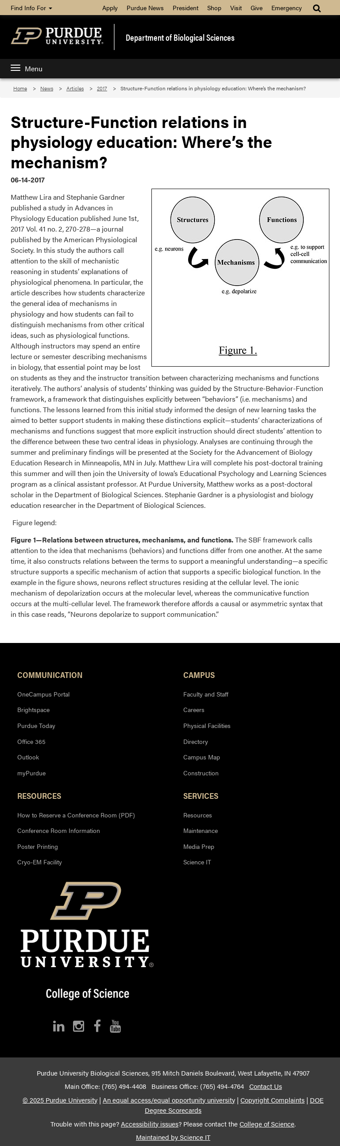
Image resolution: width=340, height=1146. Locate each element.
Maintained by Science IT (173, 1137)
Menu (26, 68)
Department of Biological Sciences (180, 37)
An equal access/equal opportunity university (169, 1100)
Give (257, 7)
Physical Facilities (207, 725)
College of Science (267, 1124)
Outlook (28, 756)
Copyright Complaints (272, 1100)
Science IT (197, 861)
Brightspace (33, 709)
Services (200, 795)
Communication (50, 674)
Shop (214, 7)
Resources (39, 795)
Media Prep (198, 846)
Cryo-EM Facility (39, 861)
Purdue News (145, 7)
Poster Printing (37, 846)
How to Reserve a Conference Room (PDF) (76, 814)
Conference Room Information (58, 830)
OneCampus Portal (43, 693)
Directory (195, 741)
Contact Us (265, 1086)
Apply (110, 7)
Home (20, 88)
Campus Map (201, 756)
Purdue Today (36, 725)
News (46, 88)
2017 (102, 88)
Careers (194, 709)
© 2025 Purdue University (60, 1100)
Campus (199, 674)
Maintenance (200, 830)
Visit (236, 7)
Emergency (286, 7)
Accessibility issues (149, 1124)
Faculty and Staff (205, 693)
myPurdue (31, 772)
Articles (75, 88)
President (185, 7)
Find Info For (31, 7)
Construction (201, 772)
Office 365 (31, 741)
